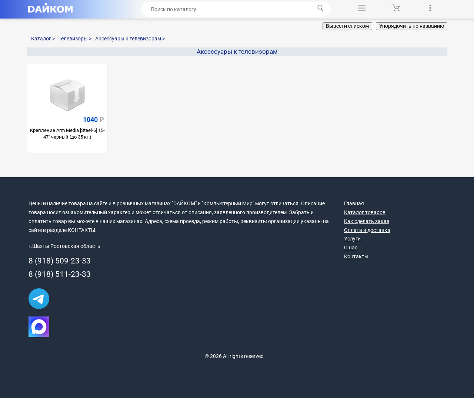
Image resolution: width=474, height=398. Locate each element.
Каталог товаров (364, 212)
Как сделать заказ (366, 221)
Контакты (356, 256)
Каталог (43, 39)
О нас (350, 248)
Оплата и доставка (367, 230)
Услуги (352, 239)
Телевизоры (75, 39)
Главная (354, 203)
